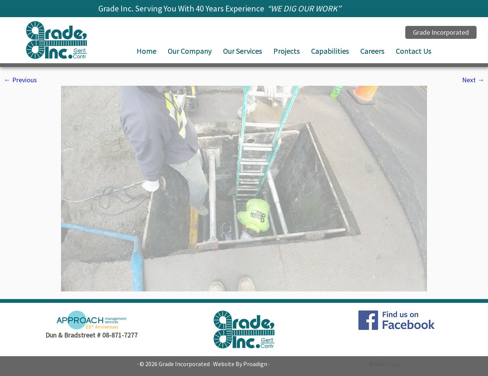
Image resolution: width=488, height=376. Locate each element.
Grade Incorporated (184, 364)
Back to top (384, 364)
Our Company (190, 51)
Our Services (242, 51)
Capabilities (330, 51)
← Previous (20, 79)
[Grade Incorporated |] (56, 40)
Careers (372, 51)
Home (146, 51)
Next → (473, 79)
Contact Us (413, 51)
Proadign (255, 364)
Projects (286, 51)
